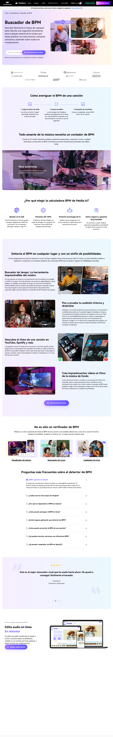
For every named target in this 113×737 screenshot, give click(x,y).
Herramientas (14, 13)
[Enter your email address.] (15, 52)
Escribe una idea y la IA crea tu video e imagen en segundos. (56, 8)
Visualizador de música (21, 460)
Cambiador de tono (92, 460)
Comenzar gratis (103, 3)
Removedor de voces (56, 460)
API (73, 3)
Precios (79, 3)
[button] (21, 172)
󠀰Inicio (6, 13)
